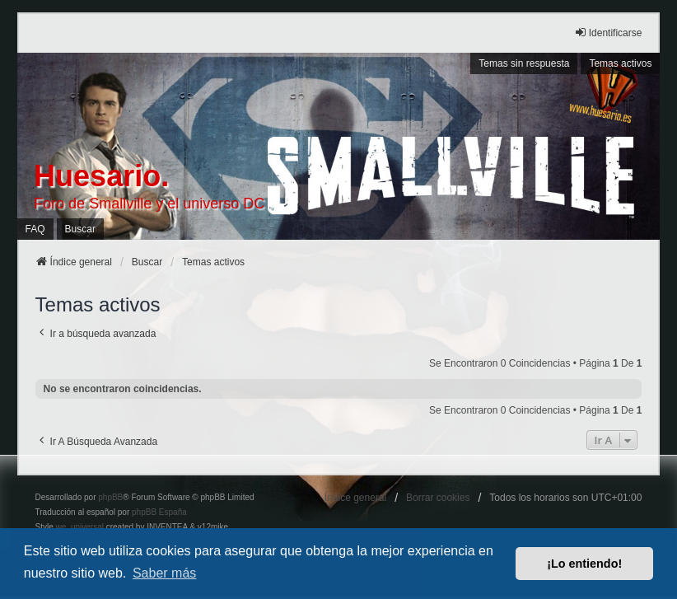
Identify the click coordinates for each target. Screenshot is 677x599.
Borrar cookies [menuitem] (437, 497)
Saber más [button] (164, 573)
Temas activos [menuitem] (620, 63)
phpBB (110, 497)
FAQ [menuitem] (35, 229)
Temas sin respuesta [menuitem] (524, 63)
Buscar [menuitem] (80, 229)
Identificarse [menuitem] (608, 32)
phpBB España (159, 512)
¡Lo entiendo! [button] (584, 563)
